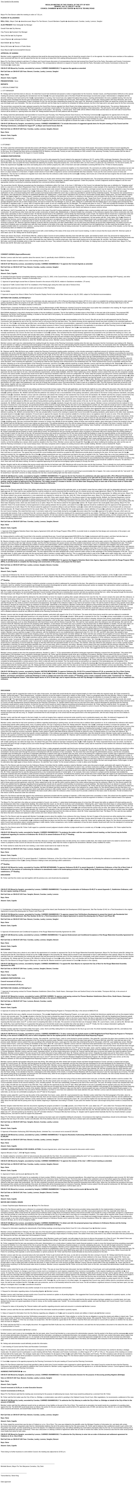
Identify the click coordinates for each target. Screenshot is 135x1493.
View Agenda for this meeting (10, 1)
